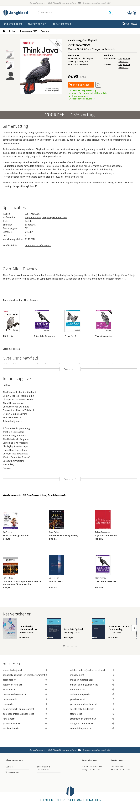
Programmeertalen (57, 217)
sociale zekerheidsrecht (92, 709)
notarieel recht (92, 689)
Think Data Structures (44, 336)
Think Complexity (103, 336)
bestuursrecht (25, 699)
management (92, 675)
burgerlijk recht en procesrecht (25, 709)
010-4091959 (131, 24)
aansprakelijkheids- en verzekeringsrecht (25, 675)
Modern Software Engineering (63, 535)
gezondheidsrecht (25, 723)
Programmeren (33, 217)
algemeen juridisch (25, 684)
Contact (9, 766)
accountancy (25, 680)
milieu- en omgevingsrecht (92, 684)
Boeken (12, 31)
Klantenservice (14, 760)
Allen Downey (74, 40)
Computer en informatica (38, 245)
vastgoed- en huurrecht (92, 723)
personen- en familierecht (92, 704)
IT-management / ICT (28, 31)
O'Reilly (29, 232)
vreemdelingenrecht (92, 728)
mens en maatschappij (92, 680)
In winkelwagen (81, 84)
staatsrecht (92, 714)
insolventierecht (25, 728)
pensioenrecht (92, 699)
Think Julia (8, 336)
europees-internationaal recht (25, 714)
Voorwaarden (12, 772)
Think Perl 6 (70, 336)
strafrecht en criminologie (92, 718)
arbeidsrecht (25, 689)
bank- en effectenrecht (25, 694)
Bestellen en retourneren (43, 768)
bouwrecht (25, 704)
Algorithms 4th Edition (106, 535)
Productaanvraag (61, 23)
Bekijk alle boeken (11, 349)
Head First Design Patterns (16, 535)
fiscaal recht (25, 718)
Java (44, 217)
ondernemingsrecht (92, 694)
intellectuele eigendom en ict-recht (92, 670)
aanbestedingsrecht (25, 670)
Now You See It (56, 581)
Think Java (45, 31)
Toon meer (68, 369)
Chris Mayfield (89, 40)
